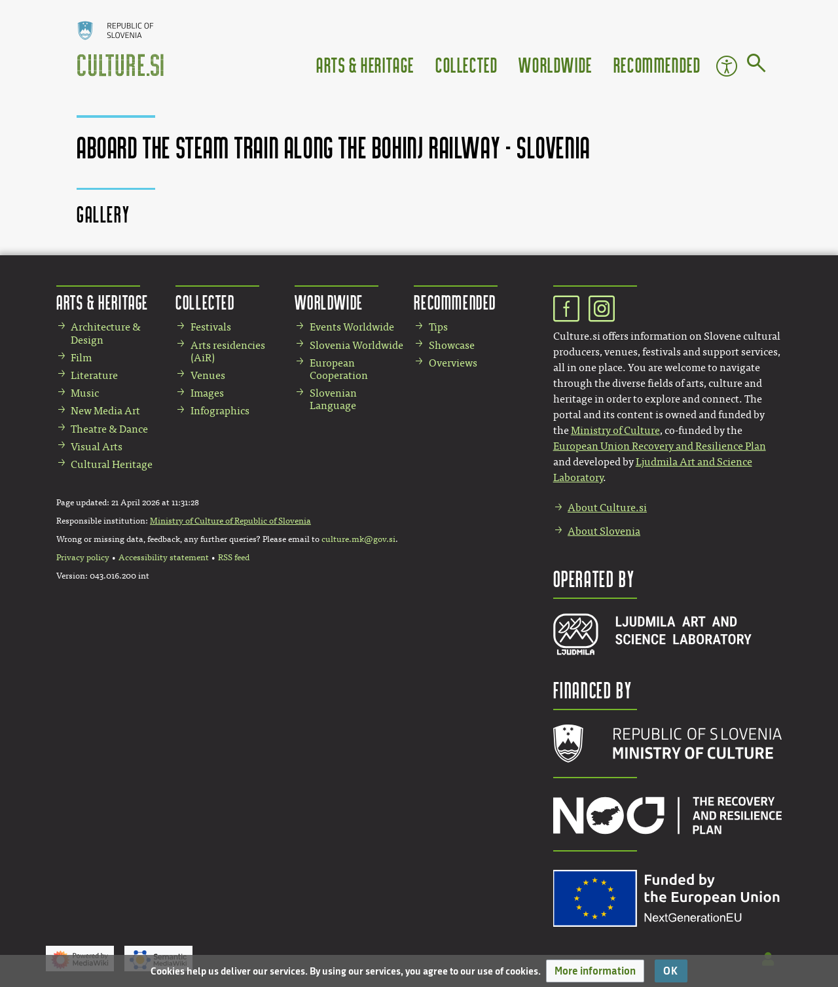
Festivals (211, 327)
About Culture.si (607, 507)
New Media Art (105, 410)
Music (85, 393)
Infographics (220, 410)
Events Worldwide (352, 327)
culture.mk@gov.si (358, 539)
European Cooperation (339, 369)
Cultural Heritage (112, 464)
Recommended (657, 64)
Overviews (453, 363)
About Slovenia (604, 531)
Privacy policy (82, 557)
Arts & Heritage (365, 64)
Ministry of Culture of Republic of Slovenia (230, 521)
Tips (438, 327)
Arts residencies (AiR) (228, 351)
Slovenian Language (333, 399)
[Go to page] (756, 65)
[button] (595, 971)
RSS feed (233, 557)
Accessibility (726, 66)
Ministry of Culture (615, 430)
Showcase (452, 345)
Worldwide (555, 64)
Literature (94, 375)
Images (207, 393)
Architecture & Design (106, 333)
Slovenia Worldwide (356, 345)
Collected (466, 64)
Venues (208, 375)
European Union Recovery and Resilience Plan (659, 446)
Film (81, 357)
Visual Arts (96, 446)
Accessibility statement (163, 557)
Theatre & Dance (109, 429)
